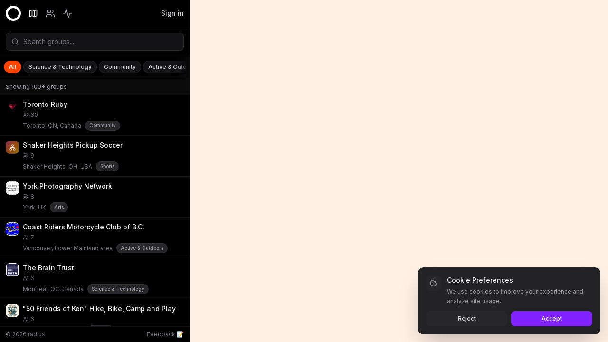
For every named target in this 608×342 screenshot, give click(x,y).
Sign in (172, 13)
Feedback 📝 (165, 334)
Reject (467, 318)
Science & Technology (60, 66)
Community (120, 66)
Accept (552, 318)
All (12, 66)
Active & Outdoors (174, 66)
